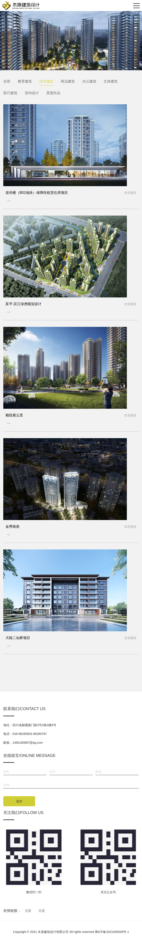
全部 (6, 81)
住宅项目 (46, 81)
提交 (19, 801)
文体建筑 (111, 81)
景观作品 (53, 93)
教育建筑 (25, 81)
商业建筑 (68, 81)
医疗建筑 (10, 93)
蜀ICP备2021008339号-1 (112, 932)
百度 (28, 911)
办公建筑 (89, 81)
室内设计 (32, 93)
